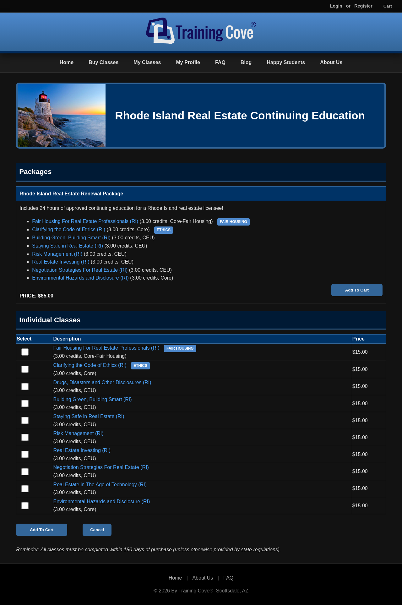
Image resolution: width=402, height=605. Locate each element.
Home (66, 62)
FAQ (220, 62)
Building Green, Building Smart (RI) (71, 237)
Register (363, 5)
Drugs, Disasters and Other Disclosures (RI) (102, 382)
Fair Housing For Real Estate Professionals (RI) (85, 221)
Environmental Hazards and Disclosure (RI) (80, 278)
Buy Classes (103, 62)
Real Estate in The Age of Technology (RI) (100, 484)
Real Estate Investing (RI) (60, 261)
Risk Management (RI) (57, 254)
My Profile (188, 62)
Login (336, 5)
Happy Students (286, 62)
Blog (246, 62)
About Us (331, 62)
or (348, 5)
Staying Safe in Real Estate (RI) (67, 245)
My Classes (147, 62)
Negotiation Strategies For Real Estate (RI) (80, 270)
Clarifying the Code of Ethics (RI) (68, 229)
